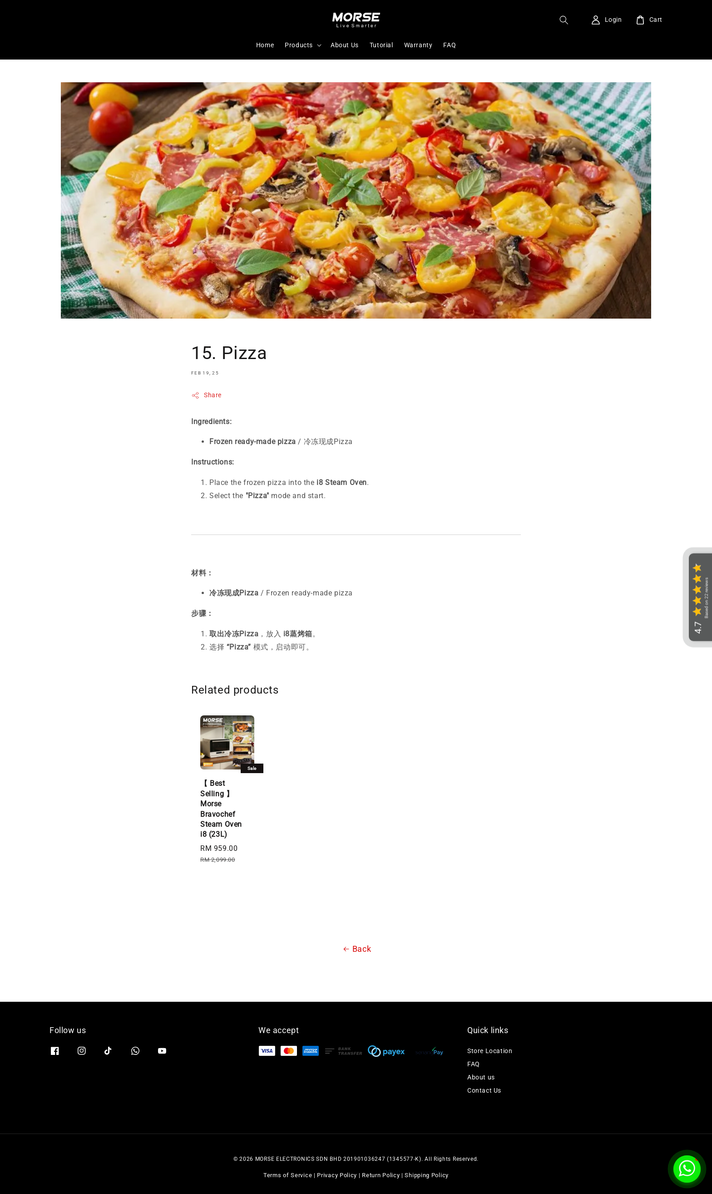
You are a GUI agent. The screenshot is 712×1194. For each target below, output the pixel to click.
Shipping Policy (427, 1175)
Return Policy (381, 1175)
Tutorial (381, 45)
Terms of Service (287, 1175)
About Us (345, 45)
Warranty (418, 45)
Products (299, 45)
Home (265, 45)
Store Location (489, 1050)
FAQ (449, 45)
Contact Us (484, 1090)
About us (481, 1077)
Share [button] (206, 395)
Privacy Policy (337, 1175)
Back (356, 949)
